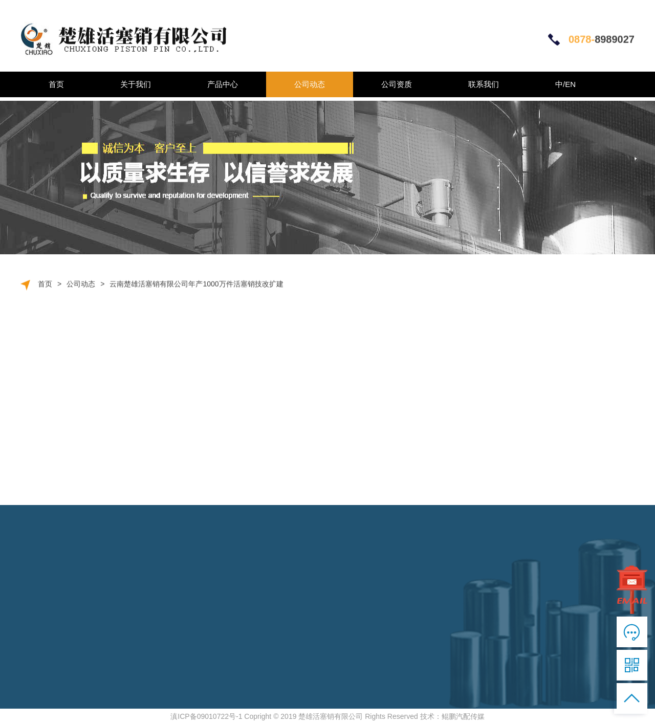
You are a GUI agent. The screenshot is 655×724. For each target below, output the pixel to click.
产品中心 (222, 84)
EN (570, 84)
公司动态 (309, 84)
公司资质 (396, 84)
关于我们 (135, 84)
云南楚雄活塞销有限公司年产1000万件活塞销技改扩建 (196, 285)
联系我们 (483, 84)
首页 (56, 84)
